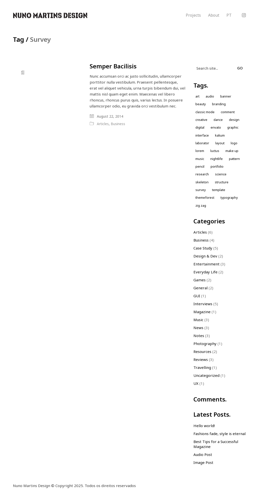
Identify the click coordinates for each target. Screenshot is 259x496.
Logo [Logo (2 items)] (234, 143)
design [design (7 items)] (234, 119)
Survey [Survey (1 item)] (200, 190)
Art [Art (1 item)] (197, 96)
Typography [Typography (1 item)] (229, 197)
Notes (198, 335)
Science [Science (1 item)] (220, 174)
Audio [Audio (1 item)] (210, 96)
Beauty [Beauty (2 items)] (200, 104)
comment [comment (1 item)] (228, 112)
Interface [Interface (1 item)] (202, 135)
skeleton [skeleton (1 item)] (202, 182)
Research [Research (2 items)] (202, 174)
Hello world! (204, 425)
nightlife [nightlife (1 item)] (216, 158)
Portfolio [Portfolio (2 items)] (217, 166)
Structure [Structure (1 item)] (221, 182)
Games (199, 279)
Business (118, 124)
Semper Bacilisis (113, 66)
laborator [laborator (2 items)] (202, 143)
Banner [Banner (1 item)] (225, 96)
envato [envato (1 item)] (216, 127)
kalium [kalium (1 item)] (220, 135)
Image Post (203, 462)
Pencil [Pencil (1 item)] (199, 166)
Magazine (202, 311)
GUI (196, 295)
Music (198, 319)
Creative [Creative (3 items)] (201, 119)
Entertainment (206, 263)
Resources (202, 351)
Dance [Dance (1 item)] (218, 119)
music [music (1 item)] (199, 158)
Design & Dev (205, 255)
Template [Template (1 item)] (218, 190)
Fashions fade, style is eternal (219, 433)
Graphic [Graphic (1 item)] (232, 127)
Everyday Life (205, 271)
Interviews (202, 303)
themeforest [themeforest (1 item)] (204, 197)
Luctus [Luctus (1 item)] (214, 151)
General (200, 287)
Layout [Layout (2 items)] (219, 143)
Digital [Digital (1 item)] (199, 127)
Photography (205, 343)
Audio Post (202, 454)
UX (195, 383)
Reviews (200, 359)
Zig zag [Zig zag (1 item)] (200, 205)
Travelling (202, 367)
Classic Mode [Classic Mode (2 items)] (205, 112)
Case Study (202, 248)
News (198, 327)
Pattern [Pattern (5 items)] (234, 158)
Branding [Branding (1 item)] (219, 104)
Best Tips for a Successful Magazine (215, 444)
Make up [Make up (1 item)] (231, 151)
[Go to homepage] (50, 15)
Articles (103, 124)
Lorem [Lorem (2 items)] (199, 151)
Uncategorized (206, 375)
